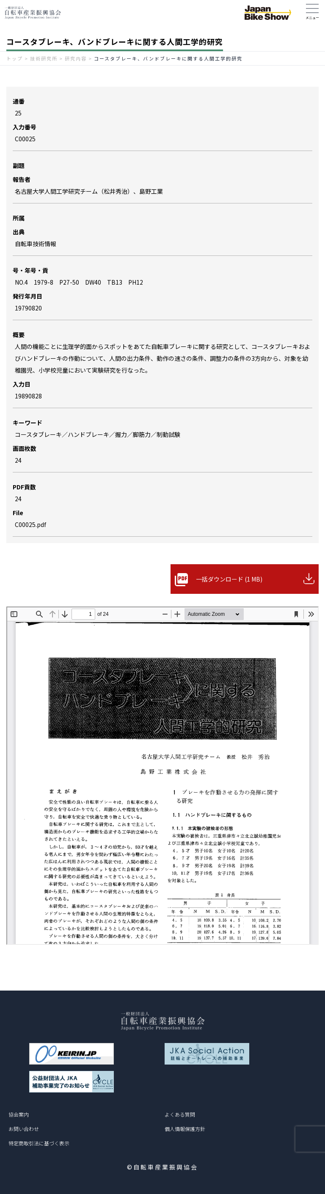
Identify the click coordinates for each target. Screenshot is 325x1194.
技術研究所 (44, 58)
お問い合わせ (23, 1128)
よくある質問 (180, 1114)
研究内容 (76, 58)
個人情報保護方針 (185, 1128)
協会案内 (18, 1114)
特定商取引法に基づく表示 (38, 1143)
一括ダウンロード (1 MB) (229, 579)
